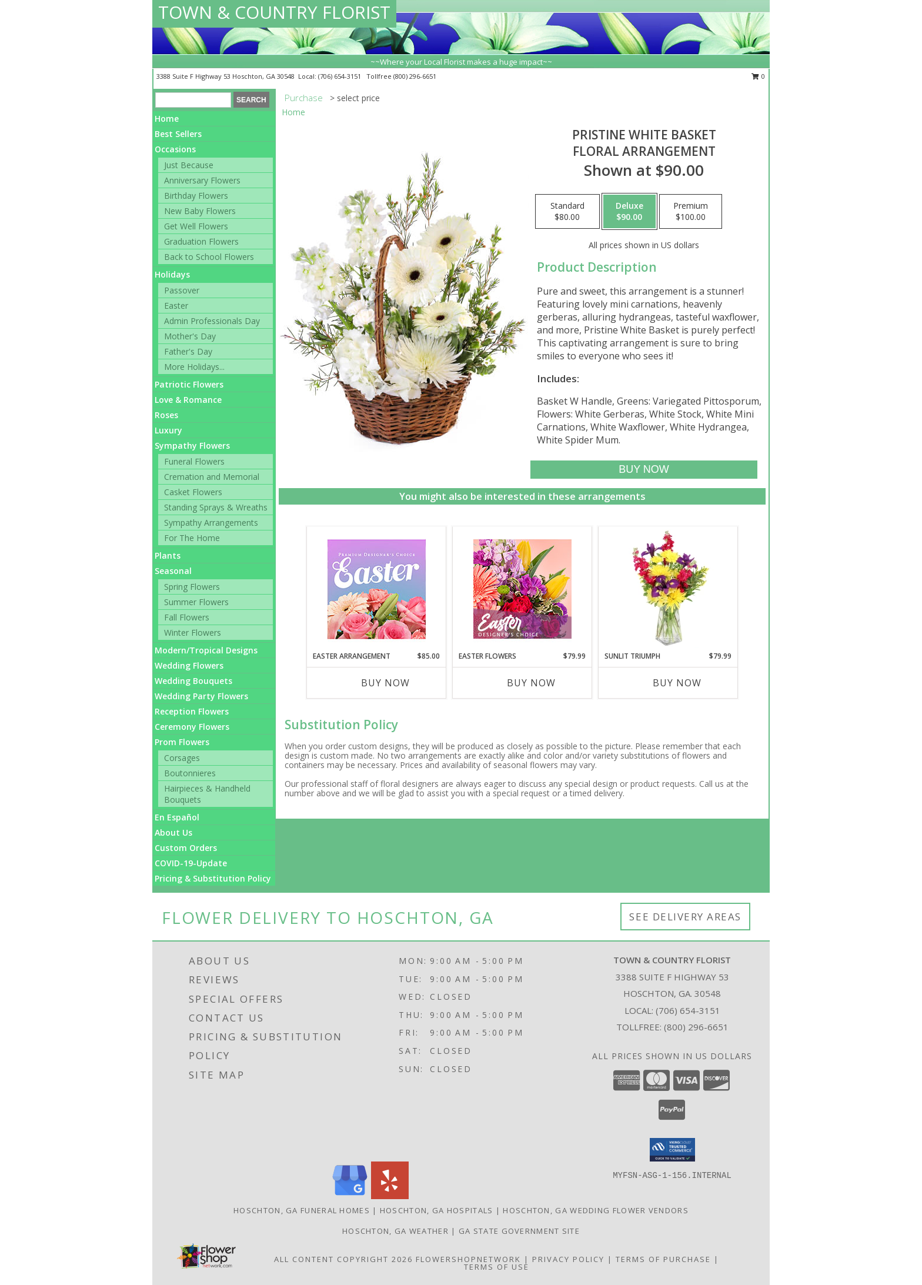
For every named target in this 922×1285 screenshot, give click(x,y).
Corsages (182, 757)
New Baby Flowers (200, 210)
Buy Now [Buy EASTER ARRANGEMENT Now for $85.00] (385, 682)
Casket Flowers (193, 492)
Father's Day (188, 351)
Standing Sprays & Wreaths (216, 507)
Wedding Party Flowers (201, 696)
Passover (181, 290)
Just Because (188, 165)
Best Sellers (178, 133)
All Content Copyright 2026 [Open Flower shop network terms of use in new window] (343, 1259)
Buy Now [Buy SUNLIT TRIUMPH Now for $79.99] (677, 682)
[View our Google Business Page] (350, 1195)
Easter (176, 305)
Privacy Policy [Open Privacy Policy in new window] (568, 1259)
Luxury (168, 430)
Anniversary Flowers (202, 180)
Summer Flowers (196, 602)
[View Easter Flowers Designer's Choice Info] (522, 589)
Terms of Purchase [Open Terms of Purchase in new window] (663, 1259)
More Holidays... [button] (194, 366)
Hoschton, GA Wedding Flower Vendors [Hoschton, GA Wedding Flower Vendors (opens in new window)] (596, 1210)
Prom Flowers (182, 741)
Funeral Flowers (194, 461)
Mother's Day (190, 336)
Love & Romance (188, 399)
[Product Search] (193, 100)
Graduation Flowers (201, 241)
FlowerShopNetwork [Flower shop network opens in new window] (468, 1259)
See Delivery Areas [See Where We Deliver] (685, 916)
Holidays (172, 274)
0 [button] (758, 76)
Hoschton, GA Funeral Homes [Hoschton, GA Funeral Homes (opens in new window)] (301, 1210)
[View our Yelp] (390, 1195)
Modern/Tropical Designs (206, 650)
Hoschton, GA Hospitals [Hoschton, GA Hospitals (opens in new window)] (436, 1210)
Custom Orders (186, 847)
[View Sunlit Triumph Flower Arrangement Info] (668, 588)
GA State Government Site (519, 1231)
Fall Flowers (186, 617)
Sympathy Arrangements (211, 522)
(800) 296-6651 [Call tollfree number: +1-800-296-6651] (414, 76)
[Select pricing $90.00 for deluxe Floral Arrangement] (629, 212)
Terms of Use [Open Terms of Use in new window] (496, 1266)
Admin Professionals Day (212, 320)
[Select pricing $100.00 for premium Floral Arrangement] (690, 212)
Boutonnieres (190, 773)
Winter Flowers (192, 632)
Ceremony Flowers (192, 726)
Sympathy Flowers (192, 445)
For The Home (192, 537)
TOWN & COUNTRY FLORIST (274, 12)
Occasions (175, 149)
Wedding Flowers (189, 665)
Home (167, 118)
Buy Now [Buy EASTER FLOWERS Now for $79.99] (531, 682)
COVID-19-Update (191, 863)
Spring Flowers (192, 586)
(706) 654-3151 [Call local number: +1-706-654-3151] (340, 76)
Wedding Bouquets (193, 680)
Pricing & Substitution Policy (213, 878)
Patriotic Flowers (189, 384)
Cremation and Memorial (211, 476)
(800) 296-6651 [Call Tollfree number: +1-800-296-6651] (696, 1027)
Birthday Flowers (196, 195)
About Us (173, 832)
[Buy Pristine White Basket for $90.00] (643, 469)
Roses (166, 414)
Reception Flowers (192, 711)
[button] (672, 1149)
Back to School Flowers (209, 256)
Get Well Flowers (196, 226)
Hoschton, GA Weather (395, 1231)
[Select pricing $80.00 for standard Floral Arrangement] (567, 212)
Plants (168, 555)
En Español (177, 817)
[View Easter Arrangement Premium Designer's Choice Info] (377, 589)
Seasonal (173, 570)
